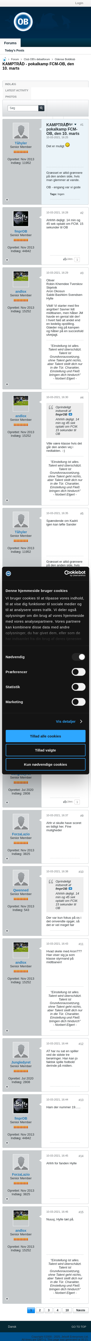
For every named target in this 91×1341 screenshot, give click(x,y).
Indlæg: (16, 163)
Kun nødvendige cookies (45, 764)
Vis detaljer (66, 721)
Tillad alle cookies (45, 736)
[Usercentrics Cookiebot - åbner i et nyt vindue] (64, 573)
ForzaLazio (21, 834)
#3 (81, 273)
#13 (81, 1100)
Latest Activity (16, 90)
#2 (81, 213)
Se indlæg (70, 414)
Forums (10, 43)
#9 (81, 815)
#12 (81, 1044)
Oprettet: (14, 159)
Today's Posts (14, 50)
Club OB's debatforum (37, 59)
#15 (81, 1212)
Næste (80, 1310)
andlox (20, 291)
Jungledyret (20, 1062)
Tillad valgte (45, 750)
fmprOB (21, 231)
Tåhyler (21, 143)
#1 (81, 124)
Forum (15, 59)
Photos (11, 96)
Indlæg (10, 84)
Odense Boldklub (65, 59)
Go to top (79, 1326)
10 (67, 1310)
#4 (81, 397)
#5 (81, 513)
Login (79, 3)
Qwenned (20, 890)
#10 (81, 872)
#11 (81, 944)
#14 (81, 1156)
